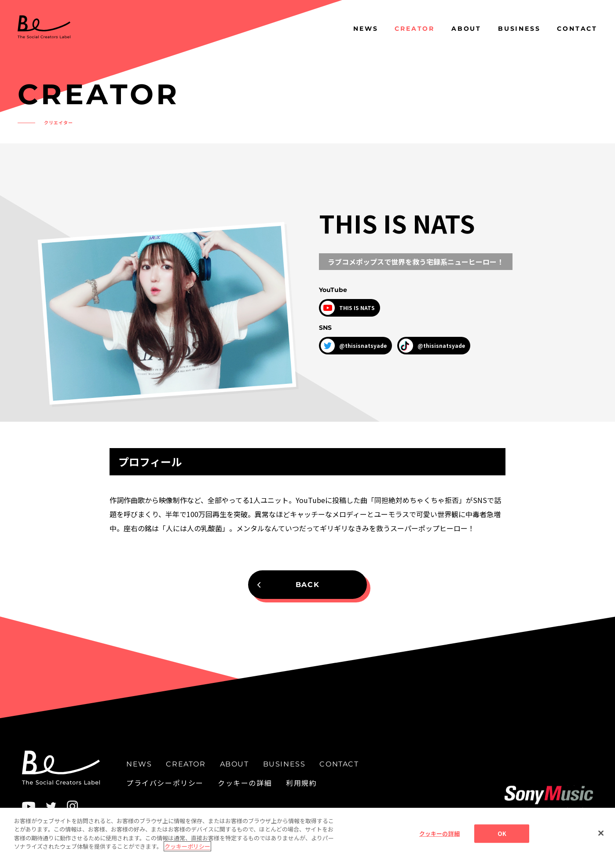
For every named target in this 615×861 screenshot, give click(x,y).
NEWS (365, 29)
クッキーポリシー (187, 854)
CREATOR (415, 29)
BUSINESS (519, 29)
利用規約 (301, 782)
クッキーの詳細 (245, 782)
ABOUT (466, 29)
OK (502, 841)
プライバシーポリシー (165, 782)
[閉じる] (601, 841)
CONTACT (577, 29)
